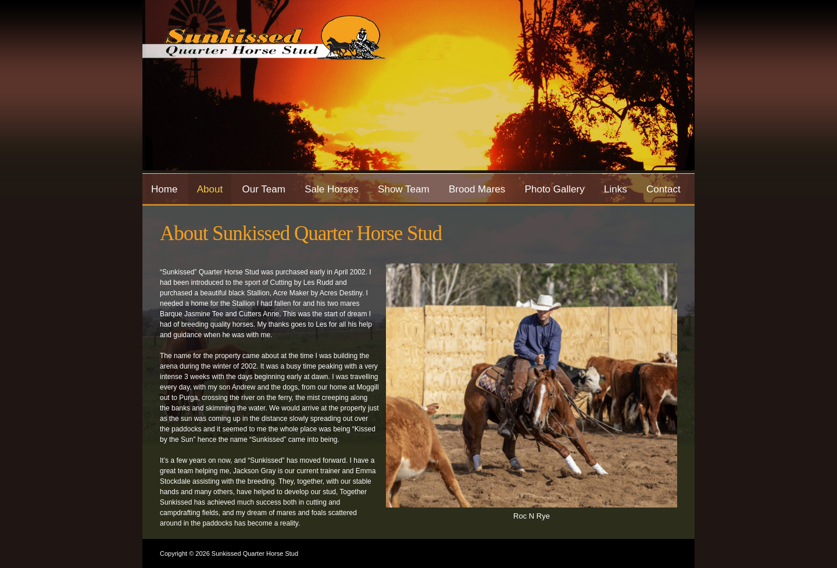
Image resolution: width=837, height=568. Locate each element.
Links (615, 189)
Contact (663, 189)
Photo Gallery (555, 189)
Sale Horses (332, 189)
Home (164, 189)
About (210, 189)
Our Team (263, 189)
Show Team (404, 189)
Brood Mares (477, 189)
